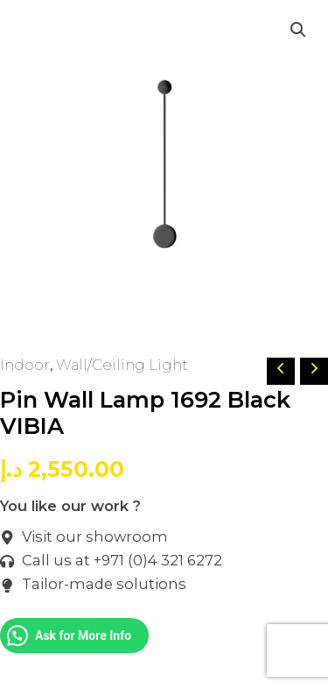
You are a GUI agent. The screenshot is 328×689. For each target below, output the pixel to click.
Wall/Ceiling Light (122, 364)
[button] (298, 30)
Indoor (25, 364)
